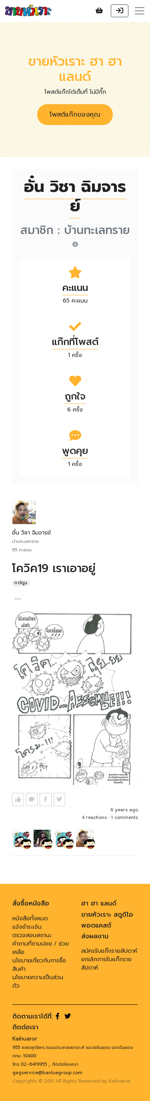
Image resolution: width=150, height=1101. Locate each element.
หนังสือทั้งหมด (30, 918)
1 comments (124, 817)
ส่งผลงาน (94, 936)
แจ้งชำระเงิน (27, 927)
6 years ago (124, 810)
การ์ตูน (20, 583)
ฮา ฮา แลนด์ (98, 903)
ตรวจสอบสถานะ (32, 935)
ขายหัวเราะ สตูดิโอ (107, 915)
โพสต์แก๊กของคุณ (75, 114)
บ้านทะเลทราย (97, 235)
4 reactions (94, 817)
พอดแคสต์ (96, 925)
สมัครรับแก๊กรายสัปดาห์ (109, 951)
